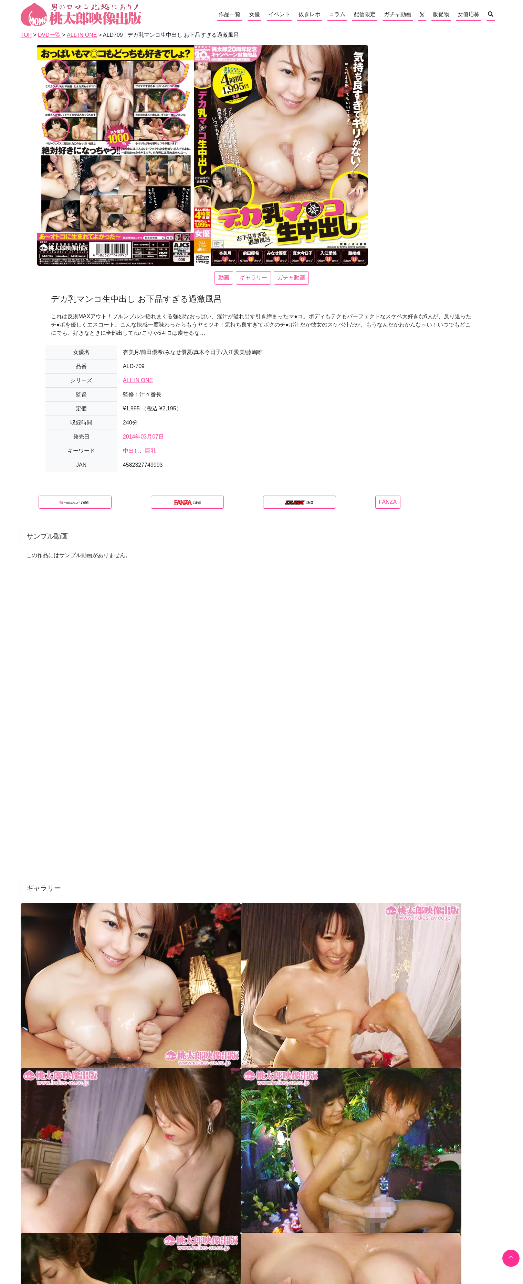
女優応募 (469, 14)
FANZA (388, 502)
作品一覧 (230, 14)
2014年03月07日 (143, 437)
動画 (223, 277)
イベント (279, 14)
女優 (254, 14)
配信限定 (365, 14)
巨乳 (150, 451)
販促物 (441, 14)
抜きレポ (310, 14)
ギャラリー (253, 277)
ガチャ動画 (397, 14)
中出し (131, 451)
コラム (337, 14)
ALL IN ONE (138, 380)
